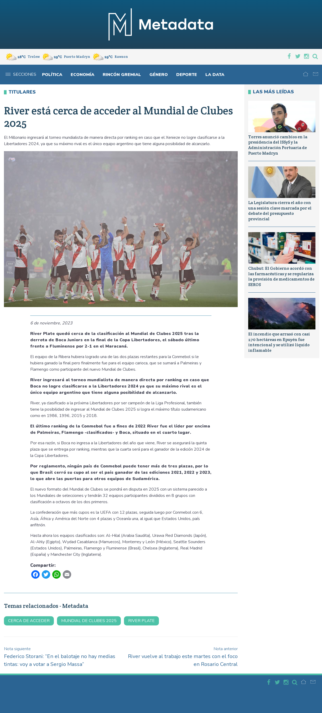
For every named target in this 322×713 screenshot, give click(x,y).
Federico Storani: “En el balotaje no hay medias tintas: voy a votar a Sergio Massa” (59, 657)
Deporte (186, 75)
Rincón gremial (122, 75)
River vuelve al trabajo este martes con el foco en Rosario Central (183, 657)
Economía (82, 75)
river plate (141, 621)
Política (52, 75)
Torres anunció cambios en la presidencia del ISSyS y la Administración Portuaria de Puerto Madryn (277, 145)
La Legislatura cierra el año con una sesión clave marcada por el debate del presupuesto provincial (279, 211)
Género (158, 75)
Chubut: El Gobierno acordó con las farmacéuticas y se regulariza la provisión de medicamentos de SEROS (281, 276)
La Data (214, 75)
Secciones (21, 74)
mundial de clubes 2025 (89, 621)
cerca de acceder (29, 621)
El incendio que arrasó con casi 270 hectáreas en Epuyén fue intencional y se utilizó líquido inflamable (279, 342)
